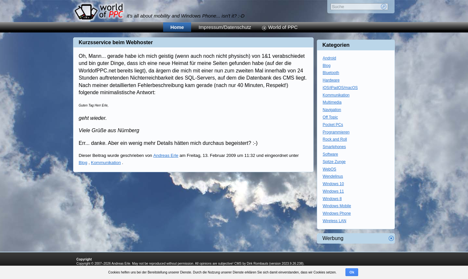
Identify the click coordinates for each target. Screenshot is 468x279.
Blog (83, 162)
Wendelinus (333, 176)
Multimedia (332, 102)
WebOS (329, 169)
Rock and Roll (335, 139)
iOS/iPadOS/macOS (340, 87)
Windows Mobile (337, 206)
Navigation (332, 110)
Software (330, 154)
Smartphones (334, 147)
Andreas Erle (165, 155)
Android (329, 58)
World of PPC (283, 27)
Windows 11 (333, 191)
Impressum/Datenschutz (225, 27)
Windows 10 (333, 184)
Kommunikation (106, 162)
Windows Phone (337, 213)
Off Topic (330, 117)
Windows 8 (332, 199)
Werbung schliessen (391, 238)
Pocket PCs (333, 124)
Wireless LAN (334, 221)
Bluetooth (331, 72)
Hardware (331, 80)
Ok (351, 272)
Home (177, 27)
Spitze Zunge (334, 161)
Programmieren (336, 132)
